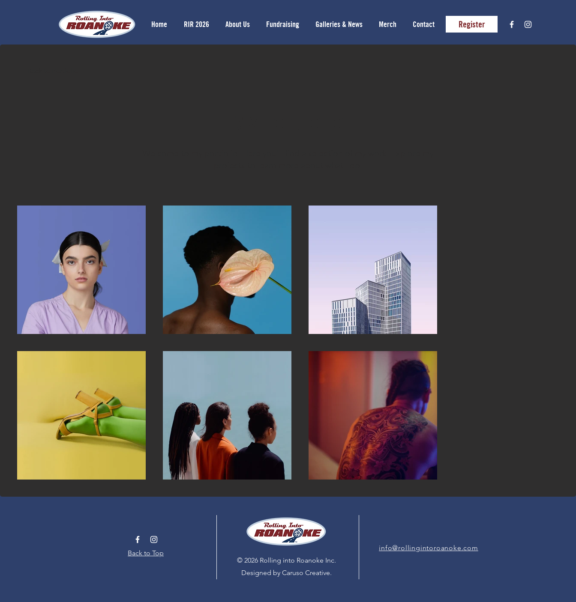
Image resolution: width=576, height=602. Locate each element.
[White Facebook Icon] (511, 24)
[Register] (472, 24)
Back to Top (146, 553)
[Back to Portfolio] (47, 71)
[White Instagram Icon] (528, 24)
